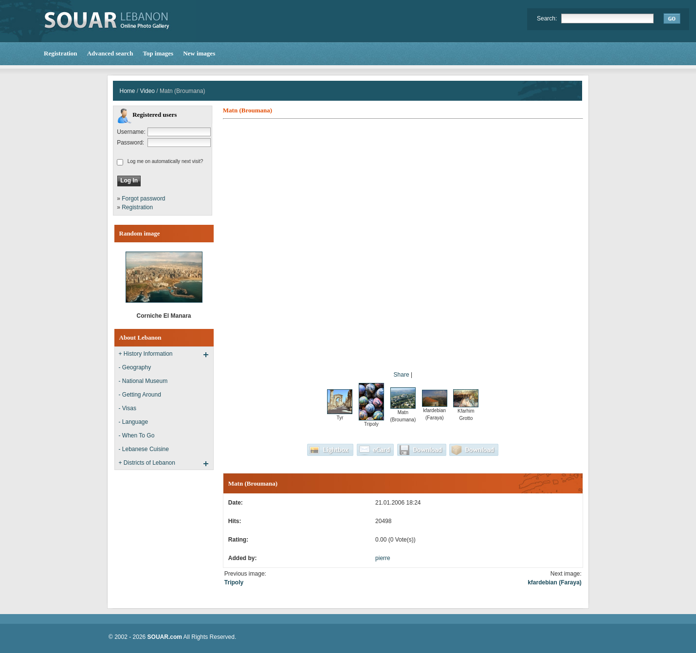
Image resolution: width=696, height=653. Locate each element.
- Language (133, 421)
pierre (382, 558)
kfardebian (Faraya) (555, 582)
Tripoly (233, 582)
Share (401, 374)
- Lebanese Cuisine (144, 449)
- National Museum (143, 381)
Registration (137, 207)
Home (127, 91)
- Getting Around (140, 394)
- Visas (127, 408)
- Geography (135, 367)
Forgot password (143, 198)
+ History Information (146, 353)
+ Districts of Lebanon (147, 462)
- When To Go (137, 435)
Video (147, 91)
